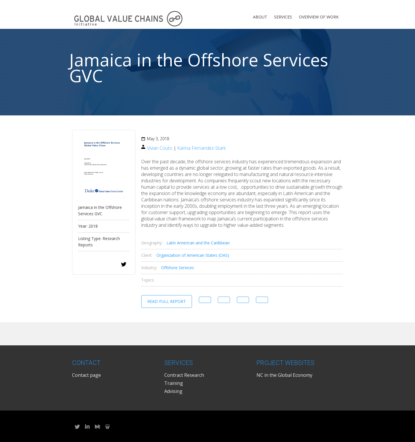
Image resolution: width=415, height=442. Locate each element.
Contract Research (184, 375)
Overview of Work (319, 17)
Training (173, 383)
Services (283, 17)
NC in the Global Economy (284, 375)
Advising (173, 391)
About (260, 17)
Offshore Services (177, 267)
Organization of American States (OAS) (192, 255)
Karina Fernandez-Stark (201, 148)
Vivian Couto (159, 148)
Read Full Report (166, 301)
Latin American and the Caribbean (198, 243)
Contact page (86, 375)
